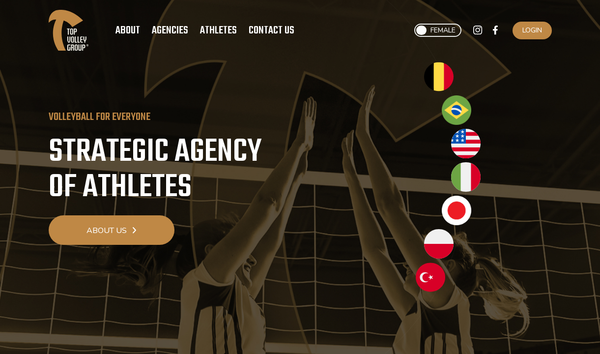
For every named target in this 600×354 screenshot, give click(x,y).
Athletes (218, 30)
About (127, 30)
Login (532, 30)
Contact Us (271, 30)
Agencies (170, 30)
